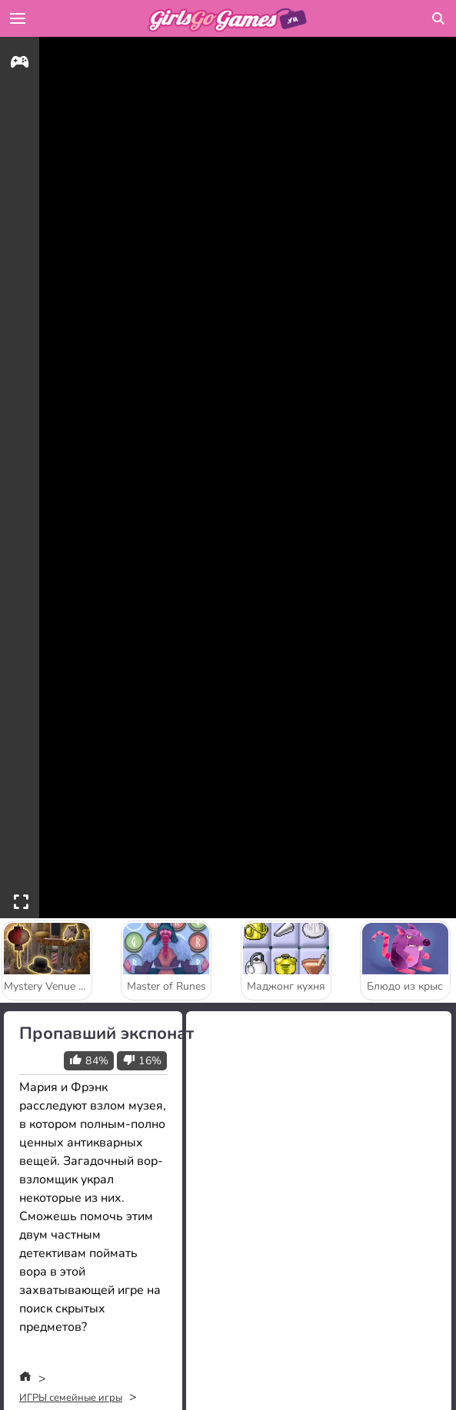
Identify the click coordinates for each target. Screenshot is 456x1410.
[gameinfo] (19, 64)
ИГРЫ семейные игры (70, 1398)
